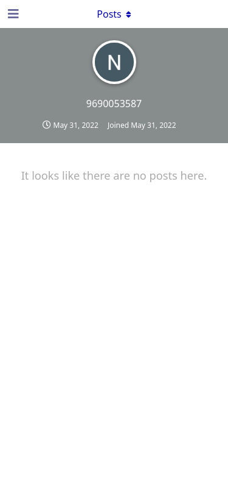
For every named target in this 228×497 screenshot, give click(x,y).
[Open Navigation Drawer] (12, 14)
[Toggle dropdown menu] (114, 14)
